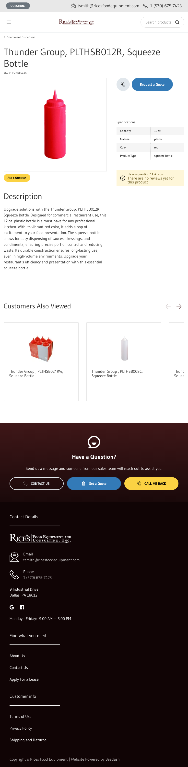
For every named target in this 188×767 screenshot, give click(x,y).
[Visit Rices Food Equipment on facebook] (22, 606)
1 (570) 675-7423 (37, 577)
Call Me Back (151, 483)
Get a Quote (94, 483)
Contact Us (37, 483)
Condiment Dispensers (21, 37)
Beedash (113, 759)
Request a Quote (152, 84)
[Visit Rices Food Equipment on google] (12, 606)
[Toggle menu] (8, 22)
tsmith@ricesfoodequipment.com (51, 559)
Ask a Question (17, 178)
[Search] (162, 22)
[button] (179, 306)
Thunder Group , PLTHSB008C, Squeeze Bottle (117, 373)
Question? (18, 6)
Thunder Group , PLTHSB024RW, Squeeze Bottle (36, 373)
